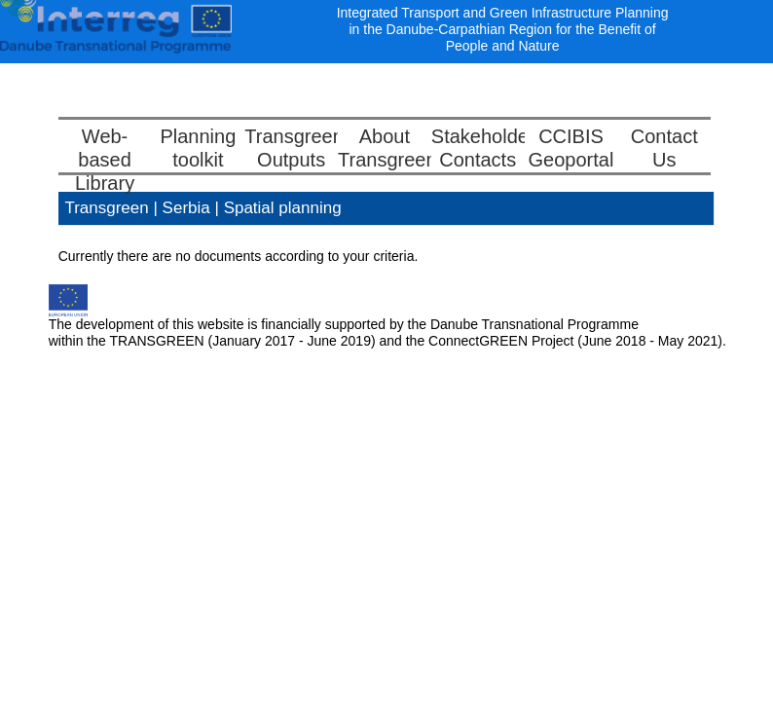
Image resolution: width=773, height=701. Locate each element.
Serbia (189, 208)
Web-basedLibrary (104, 160)
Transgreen (106, 208)
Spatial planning (283, 208)
